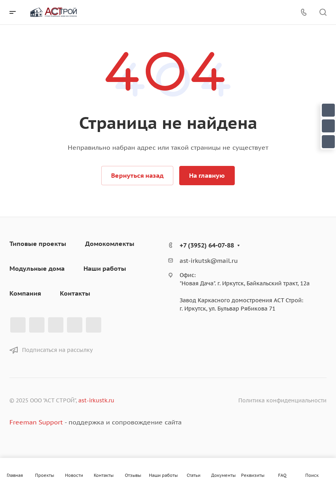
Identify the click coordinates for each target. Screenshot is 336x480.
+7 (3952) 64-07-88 (207, 245)
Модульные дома (37, 268)
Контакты (75, 293)
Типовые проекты (37, 243)
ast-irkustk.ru (96, 400)
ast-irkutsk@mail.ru (209, 260)
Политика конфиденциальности (282, 400)
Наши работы (105, 268)
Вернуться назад (137, 175)
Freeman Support (36, 422)
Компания (25, 293)
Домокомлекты (109, 243)
